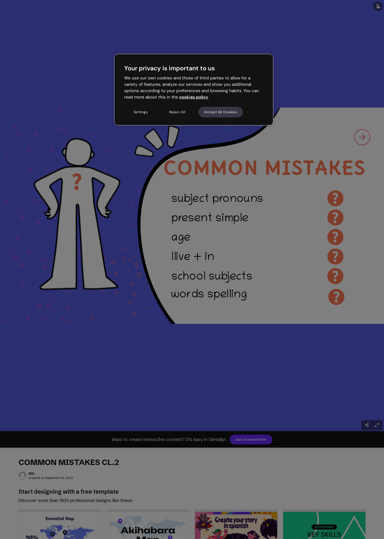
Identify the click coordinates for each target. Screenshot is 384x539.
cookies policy (193, 97)
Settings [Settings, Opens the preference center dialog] (141, 112)
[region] (193, 89)
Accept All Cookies (220, 112)
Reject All (177, 112)
